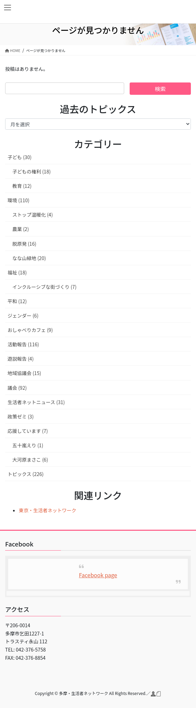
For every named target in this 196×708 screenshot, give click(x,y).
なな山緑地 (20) (29, 258)
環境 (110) (18, 200)
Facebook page (98, 575)
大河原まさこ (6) (30, 459)
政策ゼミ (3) (21, 416)
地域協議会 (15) (24, 373)
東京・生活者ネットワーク (47, 510)
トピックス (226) (26, 474)
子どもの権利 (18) (31, 171)
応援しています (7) (28, 430)
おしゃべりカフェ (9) (30, 329)
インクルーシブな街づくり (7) (44, 286)
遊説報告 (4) (21, 358)
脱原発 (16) (24, 243)
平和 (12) (17, 301)
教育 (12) (21, 185)
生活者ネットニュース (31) (36, 402)
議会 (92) (17, 387)
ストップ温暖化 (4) (32, 214)
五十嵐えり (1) (27, 445)
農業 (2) (20, 229)
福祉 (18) (17, 272)
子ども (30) (19, 157)
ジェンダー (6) (23, 315)
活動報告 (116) (23, 344)
